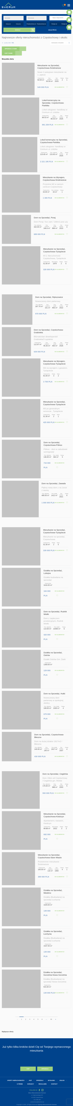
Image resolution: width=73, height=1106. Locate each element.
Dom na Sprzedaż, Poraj (44, 218)
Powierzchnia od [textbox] (31, 24)
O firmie (20, 1084)
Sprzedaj (44, 1069)
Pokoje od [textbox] (54, 24)
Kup (28, 1069)
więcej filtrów (52, 30)
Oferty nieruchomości (15, 1080)
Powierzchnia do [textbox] (41, 24)
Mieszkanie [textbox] (31, 18)
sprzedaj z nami (11, 48)
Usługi (61, 1080)
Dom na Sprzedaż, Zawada (54, 483)
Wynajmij (51, 1080)
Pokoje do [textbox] (64, 24)
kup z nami (8, 53)
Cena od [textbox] (8, 24)
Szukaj (17, 30)
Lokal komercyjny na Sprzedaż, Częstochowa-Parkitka (53, 103)
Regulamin (43, 1084)
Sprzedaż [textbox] (7, 18)
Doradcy (30, 1084)
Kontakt (54, 1084)
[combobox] (13, 18)
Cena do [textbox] (18, 24)
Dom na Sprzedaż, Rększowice (49, 297)
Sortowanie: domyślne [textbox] (57, 42)
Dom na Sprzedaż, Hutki (54, 693)
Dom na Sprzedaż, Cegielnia (55, 774)
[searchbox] (61, 18)
